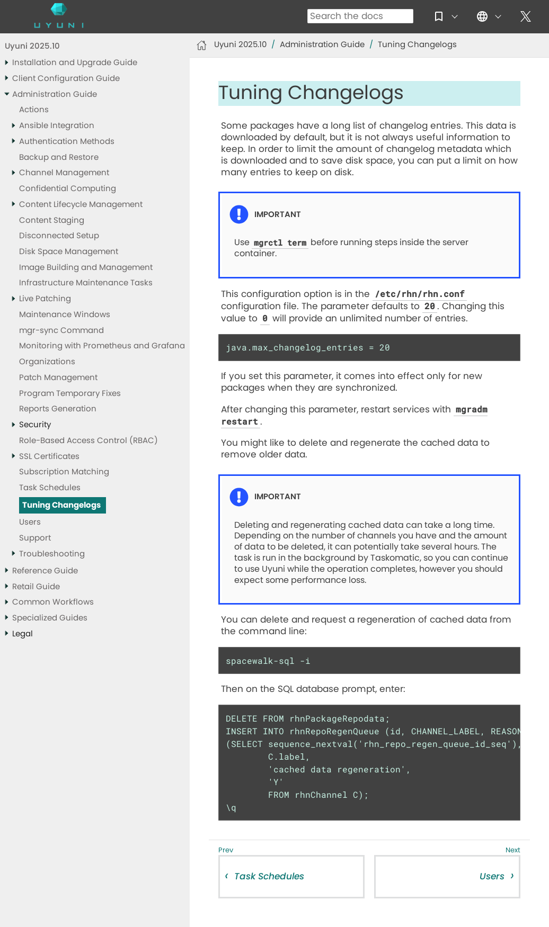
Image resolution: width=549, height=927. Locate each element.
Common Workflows (53, 602)
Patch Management (58, 378)
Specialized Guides (49, 618)
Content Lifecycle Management (81, 205)
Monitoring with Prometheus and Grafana (102, 346)
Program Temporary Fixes (70, 394)
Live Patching (45, 299)
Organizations (47, 362)
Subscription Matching (64, 472)
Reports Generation (57, 409)
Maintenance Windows (64, 315)
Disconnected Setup (59, 236)
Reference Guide (45, 571)
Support (35, 538)
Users (30, 522)
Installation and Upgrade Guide (74, 63)
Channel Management (64, 173)
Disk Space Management (68, 252)
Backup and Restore (59, 157)
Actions (34, 110)
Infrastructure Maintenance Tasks (86, 283)
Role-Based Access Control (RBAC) (88, 441)
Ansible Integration (56, 126)
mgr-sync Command (61, 331)
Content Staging (51, 220)
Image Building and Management (86, 268)
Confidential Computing (67, 189)
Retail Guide (36, 587)
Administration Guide (54, 94)
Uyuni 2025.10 (32, 46)
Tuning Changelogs (61, 505)
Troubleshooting (52, 554)
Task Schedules (50, 488)
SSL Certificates (49, 457)
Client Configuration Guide (66, 79)
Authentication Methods (66, 142)
